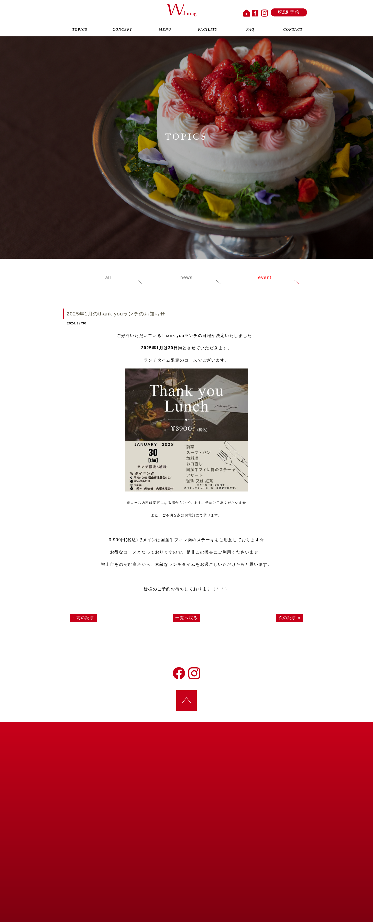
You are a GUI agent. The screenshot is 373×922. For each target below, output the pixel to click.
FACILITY (207, 30)
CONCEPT (122, 30)
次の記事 (288, 618)
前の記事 (85, 618)
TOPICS (80, 30)
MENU (165, 30)
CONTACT (293, 30)
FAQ (250, 30)
